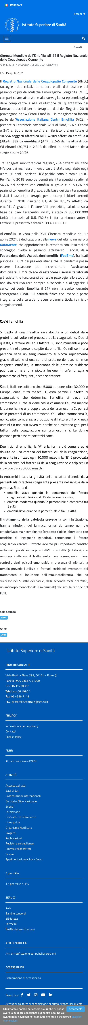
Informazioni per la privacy (21, 734)
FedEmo (67, 255)
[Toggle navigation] (7, 38)
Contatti (10, 740)
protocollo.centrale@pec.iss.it (30, 710)
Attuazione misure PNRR (21, 769)
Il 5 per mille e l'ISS (17, 892)
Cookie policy (13, 745)
